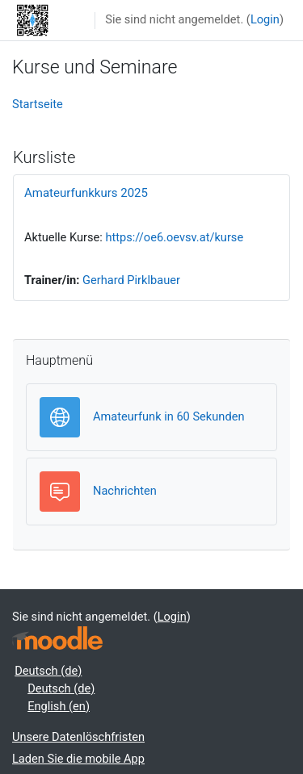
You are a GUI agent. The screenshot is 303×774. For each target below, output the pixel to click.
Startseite (37, 104)
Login (265, 19)
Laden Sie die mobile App (78, 758)
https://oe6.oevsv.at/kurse (174, 237)
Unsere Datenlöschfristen (78, 737)
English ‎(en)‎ (58, 706)
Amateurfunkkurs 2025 (86, 193)
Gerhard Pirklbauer (131, 280)
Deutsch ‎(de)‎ (48, 670)
